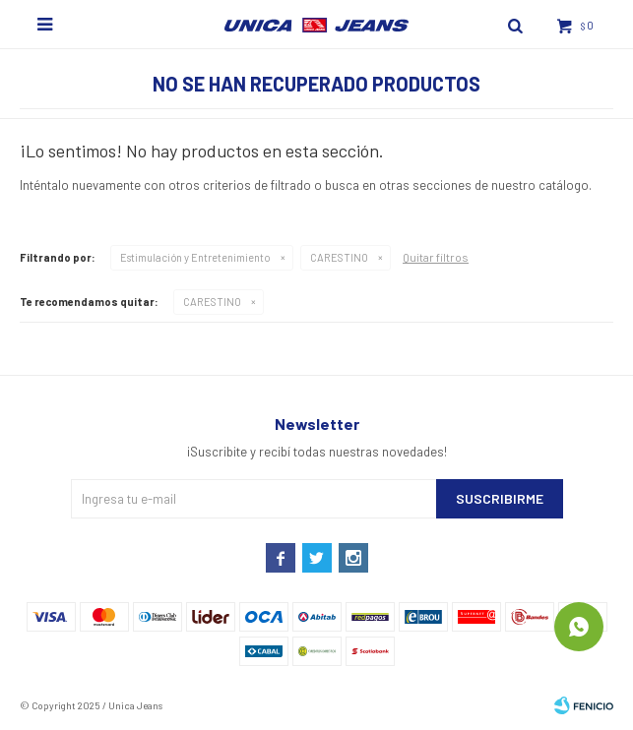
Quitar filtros (436, 257)
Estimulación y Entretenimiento (195, 257)
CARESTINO (339, 257)
